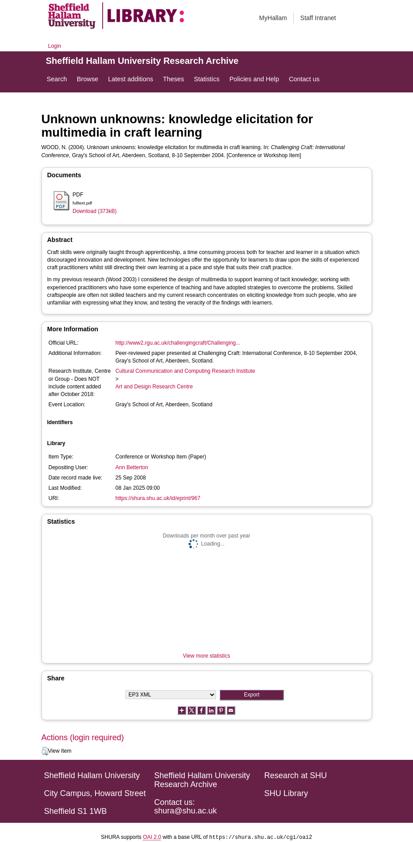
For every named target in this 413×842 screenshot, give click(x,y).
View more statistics (206, 656)
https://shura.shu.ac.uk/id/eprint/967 (158, 498)
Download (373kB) (95, 211)
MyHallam (273, 17)
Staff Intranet (318, 17)
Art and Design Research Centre (154, 386)
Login (54, 46)
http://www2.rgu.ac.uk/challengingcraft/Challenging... (178, 343)
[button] (45, 751)
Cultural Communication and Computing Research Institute (185, 371)
